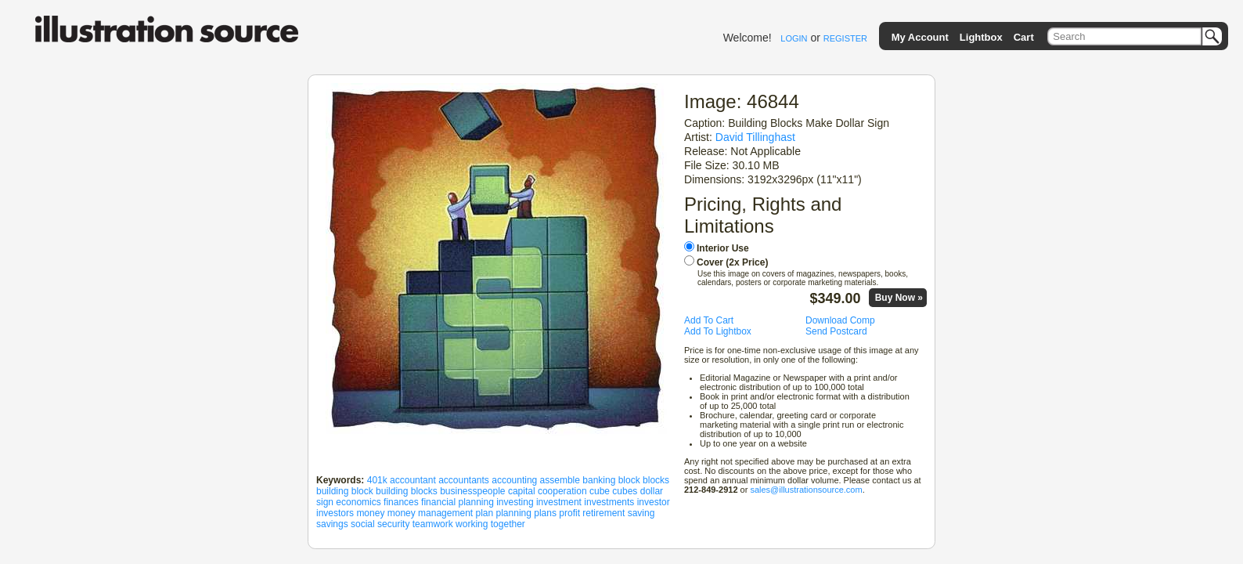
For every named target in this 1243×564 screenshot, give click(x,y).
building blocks (407, 491)
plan (485, 513)
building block (344, 491)
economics (358, 502)
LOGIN (793, 38)
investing (514, 502)
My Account (920, 37)
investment (559, 502)
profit (569, 513)
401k (377, 480)
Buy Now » (899, 297)
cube (599, 491)
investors (335, 513)
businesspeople (472, 491)
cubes (624, 491)
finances (401, 502)
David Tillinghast (755, 137)
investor (653, 502)
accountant (413, 480)
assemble (560, 480)
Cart (1024, 37)
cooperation (562, 491)
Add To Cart (708, 320)
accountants (463, 480)
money (370, 513)
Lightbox (981, 37)
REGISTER (845, 38)
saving (641, 513)
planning (513, 513)
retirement (603, 513)
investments (609, 502)
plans (545, 513)
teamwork (433, 524)
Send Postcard (836, 331)
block (629, 480)
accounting (514, 480)
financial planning (457, 502)
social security (380, 524)
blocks (656, 480)
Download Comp (840, 320)
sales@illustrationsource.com (806, 489)
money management (430, 513)
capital (521, 491)
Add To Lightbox (717, 331)
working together (490, 524)
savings (332, 524)
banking (598, 480)
